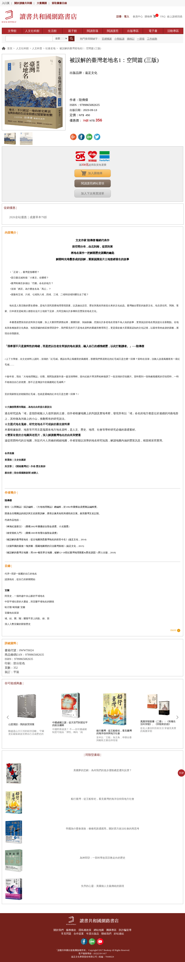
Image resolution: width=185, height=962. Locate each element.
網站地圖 (99, 930)
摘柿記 (131, 38)
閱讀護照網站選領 (92, 183)
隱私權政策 (85, 930)
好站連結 (119, 933)
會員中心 (138, 16)
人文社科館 (32, 30)
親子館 (72, 30)
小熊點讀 (119, 38)
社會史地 (50, 48)
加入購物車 (95, 173)
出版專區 (133, 30)
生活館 (52, 30)
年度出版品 (92, 933)
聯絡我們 (106, 933)
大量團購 (42, 3)
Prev (7, 717)
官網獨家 (107, 38)
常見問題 (66, 933)
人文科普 (37, 48)
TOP (181, 773)
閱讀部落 (92, 30)
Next (177, 717)
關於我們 (59, 930)
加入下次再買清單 (92, 193)
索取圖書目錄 (59, 3)
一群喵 (140, 38)
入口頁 (5, 3)
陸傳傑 (83, 100)
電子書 (153, 30)
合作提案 (79, 933)
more (173, 630)
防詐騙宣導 (125, 930)
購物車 (148, 16)
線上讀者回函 (174, 16)
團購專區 (111, 930)
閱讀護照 (112, 30)
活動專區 (173, 30)
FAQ (162, 16)
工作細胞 (152, 38)
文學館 (12, 30)
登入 (126, 16)
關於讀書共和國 (23, 3)
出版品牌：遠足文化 (83, 73)
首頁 (9, 48)
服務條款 (71, 930)
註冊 (119, 16)
